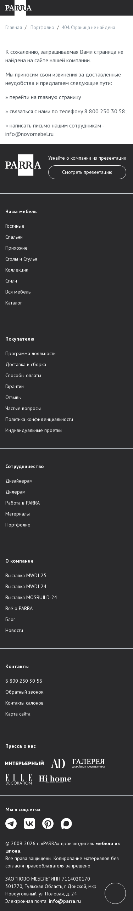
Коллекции (16, 270)
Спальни (14, 237)
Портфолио (18, 525)
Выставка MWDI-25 (25, 575)
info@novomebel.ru (29, 133)
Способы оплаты (23, 375)
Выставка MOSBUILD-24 (31, 597)
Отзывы (13, 397)
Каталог (13, 303)
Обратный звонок (24, 692)
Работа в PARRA (22, 503)
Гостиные (14, 226)
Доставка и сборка (25, 364)
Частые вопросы (23, 408)
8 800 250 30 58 (104, 111)
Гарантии (14, 386)
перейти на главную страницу (45, 97)
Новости (14, 630)
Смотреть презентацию (87, 172)
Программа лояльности (30, 353)
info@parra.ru (65, 901)
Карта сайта (18, 714)
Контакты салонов (24, 703)
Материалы (17, 514)
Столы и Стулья (21, 259)
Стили (11, 281)
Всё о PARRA (19, 608)
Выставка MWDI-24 (25, 586)
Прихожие (16, 248)
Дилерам (15, 492)
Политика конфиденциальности (39, 419)
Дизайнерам (19, 481)
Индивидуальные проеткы (33, 430)
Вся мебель (18, 292)
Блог (10, 619)
